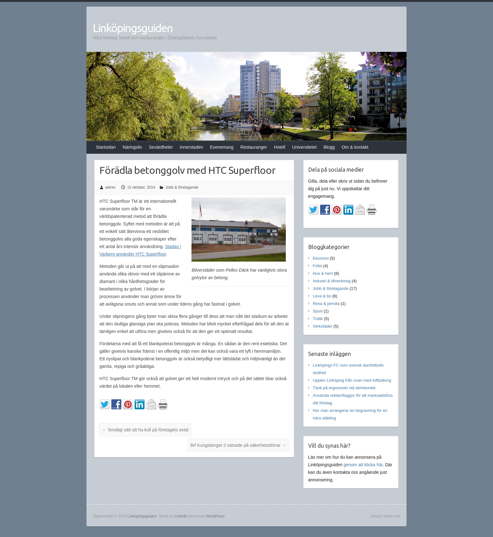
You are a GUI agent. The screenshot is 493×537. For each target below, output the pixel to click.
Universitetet (304, 147)
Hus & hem (323, 273)
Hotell (279, 147)
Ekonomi (321, 258)
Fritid (317, 265)
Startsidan (106, 147)
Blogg (329, 147)
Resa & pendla (326, 303)
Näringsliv (132, 147)
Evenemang (222, 147)
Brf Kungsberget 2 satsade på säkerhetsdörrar (238, 445)
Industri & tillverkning (332, 281)
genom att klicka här (363, 464)
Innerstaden (191, 147)
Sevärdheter (161, 147)
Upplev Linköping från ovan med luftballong (352, 380)
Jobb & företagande (181, 187)
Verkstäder (322, 326)
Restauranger (253, 147)
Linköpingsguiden (133, 27)
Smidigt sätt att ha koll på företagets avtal (145, 429)
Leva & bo (322, 296)
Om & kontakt (355, 147)
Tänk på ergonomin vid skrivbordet (344, 387)
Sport (318, 311)
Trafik (318, 318)
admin (110, 187)
